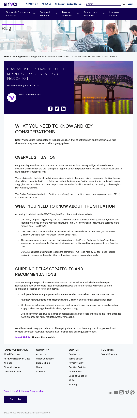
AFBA (71, 380)
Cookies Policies (77, 367)
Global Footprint (109, 354)
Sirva (6, 57)
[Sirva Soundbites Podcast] (132, 392)
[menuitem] (23, 14)
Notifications (75, 371)
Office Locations (45, 358)
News (39, 367)
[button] (70, 4)
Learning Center (20, 57)
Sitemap (72, 384)
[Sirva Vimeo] (127, 392)
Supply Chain (43, 363)
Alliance (8, 363)
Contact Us (74, 354)
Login (130, 4)
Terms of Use (75, 358)
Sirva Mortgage (12, 367)
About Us (41, 354)
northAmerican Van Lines (17, 358)
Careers (40, 371)
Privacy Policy (75, 363)
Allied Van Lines (12, 354)
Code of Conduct (77, 376)
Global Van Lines (13, 371)
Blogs (34, 57)
